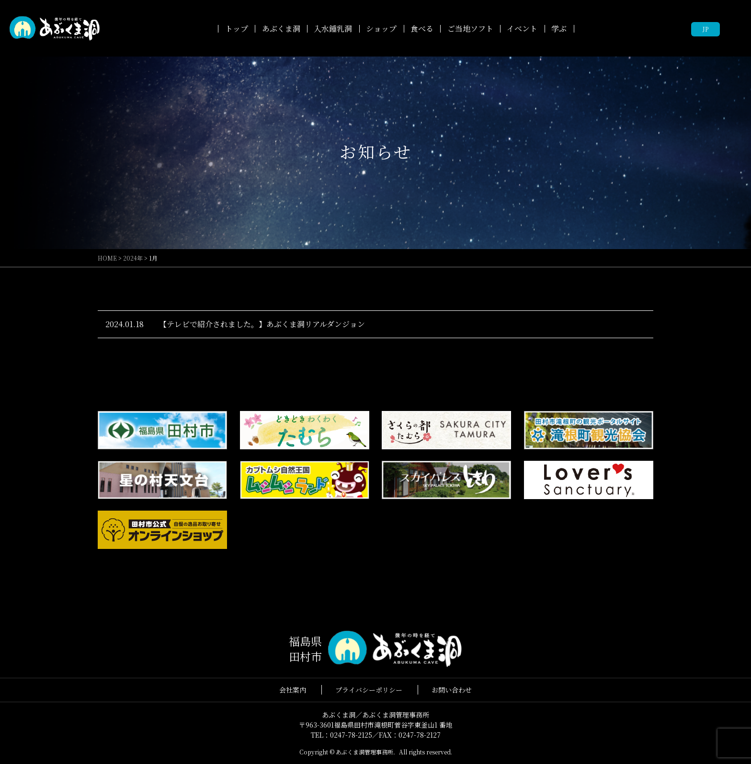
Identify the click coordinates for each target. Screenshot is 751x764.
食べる (421, 28)
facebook (734, 28)
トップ (236, 28)
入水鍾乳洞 (333, 28)
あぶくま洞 (281, 28)
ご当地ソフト (470, 28)
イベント (522, 28)
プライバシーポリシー (368, 690)
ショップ (381, 28)
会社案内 (292, 690)
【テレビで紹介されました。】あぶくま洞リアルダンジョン (262, 324)
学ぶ (559, 28)
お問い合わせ (452, 690)
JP (705, 29)
